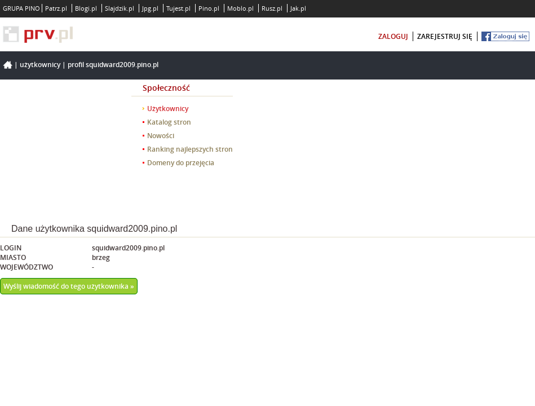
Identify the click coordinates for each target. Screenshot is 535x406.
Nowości (160, 135)
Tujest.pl (178, 8)
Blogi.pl (86, 8)
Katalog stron (169, 122)
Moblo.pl (240, 8)
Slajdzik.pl (119, 8)
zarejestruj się (444, 36)
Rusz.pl (272, 8)
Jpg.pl (150, 8)
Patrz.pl (56, 8)
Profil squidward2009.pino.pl (113, 64)
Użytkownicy (40, 64)
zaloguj (393, 36)
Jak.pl (298, 8)
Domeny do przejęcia (180, 162)
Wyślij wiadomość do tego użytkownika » (68, 286)
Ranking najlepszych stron (190, 149)
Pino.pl (208, 8)
